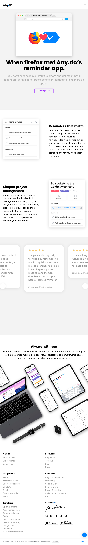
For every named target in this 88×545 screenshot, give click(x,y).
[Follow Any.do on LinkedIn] (56, 516)
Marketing (50, 481)
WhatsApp (8, 487)
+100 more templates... (13, 532)
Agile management (11, 510)
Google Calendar (11, 493)
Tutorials (49, 461)
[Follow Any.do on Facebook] (51, 516)
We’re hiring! (9, 461)
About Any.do (9, 458)
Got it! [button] (82, 541)
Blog (47, 464)
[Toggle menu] (85, 4)
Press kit (49, 467)
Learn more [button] (55, 542)
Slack (5, 477)
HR (46, 496)
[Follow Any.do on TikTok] (61, 516)
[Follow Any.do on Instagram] (46, 516)
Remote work (51, 487)
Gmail (5, 490)
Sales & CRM (51, 484)
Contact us (8, 464)
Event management (12, 519)
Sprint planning (10, 507)
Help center (50, 458)
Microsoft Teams (10, 481)
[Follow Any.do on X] (66, 516)
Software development (55, 493)
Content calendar (11, 513)
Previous (3, 286)
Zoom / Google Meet (12, 484)
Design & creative (53, 490)
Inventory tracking (11, 522)
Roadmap (7, 528)
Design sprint (9, 525)
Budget (6, 516)
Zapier (6, 496)
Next (85, 286)
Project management (55, 477)
